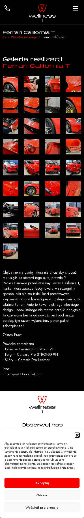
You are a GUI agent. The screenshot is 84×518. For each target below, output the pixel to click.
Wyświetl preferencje (42, 507)
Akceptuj (42, 483)
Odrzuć (42, 495)
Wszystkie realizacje (24, 37)
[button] (77, 435)
